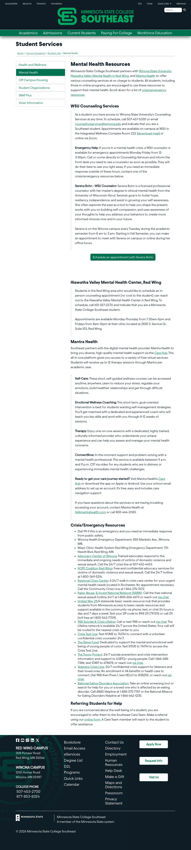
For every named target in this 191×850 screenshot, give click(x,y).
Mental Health (28, 72)
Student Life (54, 53)
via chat (163, 597)
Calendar (71, 784)
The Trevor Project (90, 654)
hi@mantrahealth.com (90, 512)
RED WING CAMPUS (32, 748)
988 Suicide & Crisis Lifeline (96, 621)
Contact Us (114, 742)
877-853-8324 (28, 796)
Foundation (56, 3)
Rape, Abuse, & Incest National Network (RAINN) (110, 593)
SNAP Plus (25, 95)
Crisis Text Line (87, 634)
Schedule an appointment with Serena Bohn (123, 257)
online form (92, 719)
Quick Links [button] (164, 3)
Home (20, 53)
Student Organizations (34, 87)
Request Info (153, 760)
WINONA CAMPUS (30, 767)
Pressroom (114, 793)
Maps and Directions (113, 785)
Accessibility (11, 3)
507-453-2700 (28, 791)
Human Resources (113, 762)
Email (149, 3)
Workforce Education (154, 33)
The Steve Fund (88, 642)
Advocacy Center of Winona (97, 556)
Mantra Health (145, 75)
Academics (28, 33)
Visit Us (154, 777)
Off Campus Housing (33, 80)
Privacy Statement (113, 801)
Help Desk (113, 771)
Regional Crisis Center (93, 580)
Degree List (73, 760)
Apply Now (153, 744)
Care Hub (160, 353)
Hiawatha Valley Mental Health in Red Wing (100, 75)
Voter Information (31, 102)
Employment (116, 754)
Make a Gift (114, 777)
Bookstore (72, 742)
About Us (27, 3)
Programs (72, 772)
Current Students (81, 33)
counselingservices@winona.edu (98, 124)
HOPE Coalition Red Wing (95, 568)
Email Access (74, 748)
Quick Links (73, 778)
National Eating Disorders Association (103, 683)
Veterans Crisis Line (91, 666)
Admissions (52, 33)
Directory (41, 3)
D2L (140, 3)
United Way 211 (87, 601)
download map (148, 133)
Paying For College (116, 33)
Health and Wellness (32, 64)
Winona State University (155, 71)
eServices (181, 3)
